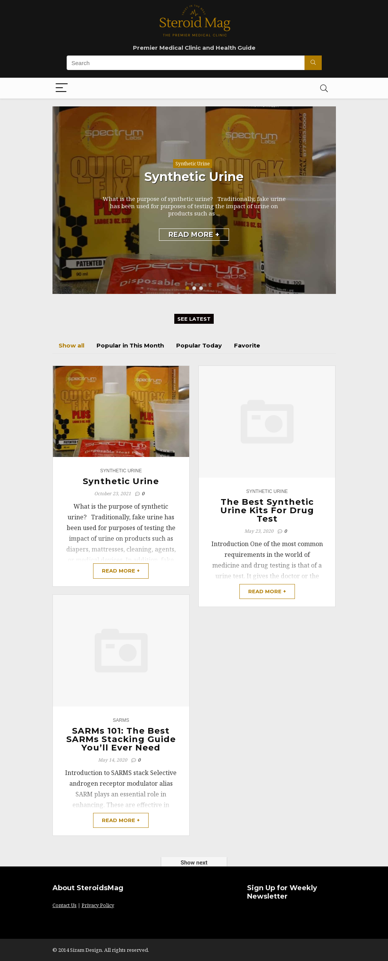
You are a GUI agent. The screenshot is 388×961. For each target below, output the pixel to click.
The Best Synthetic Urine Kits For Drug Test (267, 510)
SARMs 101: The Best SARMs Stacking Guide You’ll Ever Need (121, 739)
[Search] (324, 88)
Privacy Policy (98, 905)
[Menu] (61, 88)
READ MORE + (194, 234)
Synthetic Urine (192, 163)
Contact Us (64, 905)
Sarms (121, 720)
